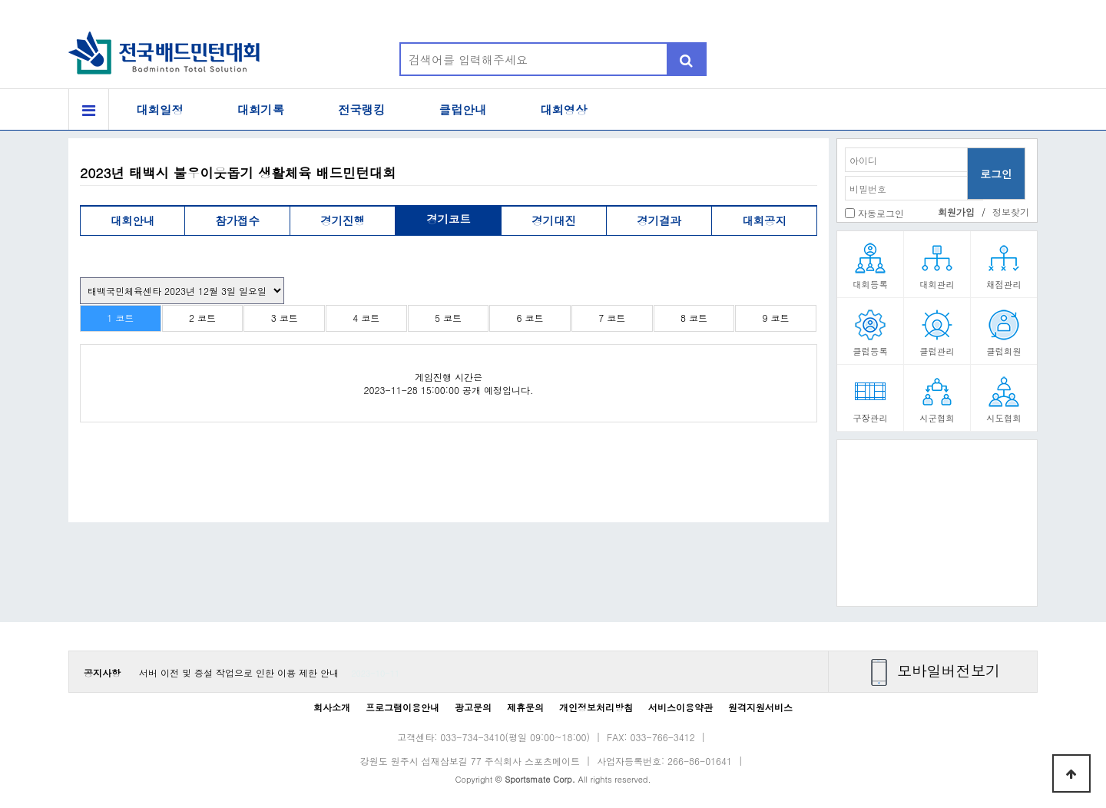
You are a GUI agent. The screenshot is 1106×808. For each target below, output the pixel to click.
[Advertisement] (937, 528)
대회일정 (160, 109)
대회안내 (133, 220)
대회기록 (261, 109)
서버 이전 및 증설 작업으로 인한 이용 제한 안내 (239, 672)
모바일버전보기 (948, 670)
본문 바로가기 (0, 0)
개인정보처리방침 (596, 707)
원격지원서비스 (760, 707)
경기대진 (553, 220)
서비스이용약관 (680, 707)
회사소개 (331, 707)
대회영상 (564, 109)
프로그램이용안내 (402, 707)
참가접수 (237, 220)
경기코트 (448, 219)
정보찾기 (1010, 211)
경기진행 (342, 220)
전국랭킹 (362, 109)
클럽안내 (463, 109)
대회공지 (764, 220)
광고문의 (473, 707)
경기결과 (659, 220)
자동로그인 (881, 213)
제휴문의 (525, 707)
